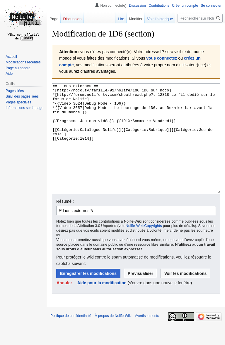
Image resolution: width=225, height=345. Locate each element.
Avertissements (147, 338)
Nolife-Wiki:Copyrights (144, 248)
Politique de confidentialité (70, 338)
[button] (64, 304)
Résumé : (65, 223)
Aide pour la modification (102, 304)
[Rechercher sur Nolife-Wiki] (200, 18)
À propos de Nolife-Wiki (113, 338)
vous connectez (161, 58)
